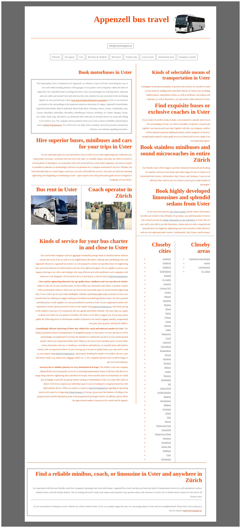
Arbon (168, 322)
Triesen (168, 355)
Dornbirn (167, 301)
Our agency (69, 57)
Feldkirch (167, 263)
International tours (166, 57)
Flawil (168, 309)
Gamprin (167, 284)
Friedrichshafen (164, 392)
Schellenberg (165, 271)
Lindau (168, 372)
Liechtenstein (204, 267)
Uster (168, 455)
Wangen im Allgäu (163, 434)
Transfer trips (131, 57)
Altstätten (167, 259)
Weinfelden (166, 380)
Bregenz (167, 363)
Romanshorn (165, 351)
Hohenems (166, 334)
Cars (81, 57)
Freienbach (166, 442)
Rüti (169, 417)
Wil (169, 384)
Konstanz (167, 409)
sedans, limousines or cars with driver (179, 220)
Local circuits (148, 57)
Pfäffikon (167, 451)
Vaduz (168, 330)
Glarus (168, 413)
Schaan (168, 317)
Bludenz (167, 397)
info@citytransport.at (120, 45)
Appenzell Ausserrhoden (199, 259)
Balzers (168, 367)
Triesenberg (166, 346)
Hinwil (168, 421)
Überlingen (166, 459)
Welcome (56, 57)
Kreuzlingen (165, 401)
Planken (167, 305)
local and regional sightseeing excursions (88, 100)
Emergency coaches (187, 57)
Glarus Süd (166, 447)
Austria (207, 263)
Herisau (167, 326)
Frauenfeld (166, 430)
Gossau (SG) (165, 288)
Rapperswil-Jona (163, 426)
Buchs (168, 313)
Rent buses (116, 57)
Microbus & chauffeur (97, 57)
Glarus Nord (165, 388)
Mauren (167, 296)
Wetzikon (167, 438)
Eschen (168, 292)
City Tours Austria (177, 211)
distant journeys (76, 392)
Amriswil (167, 342)
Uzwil (168, 338)
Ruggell (167, 276)
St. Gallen (166, 280)
